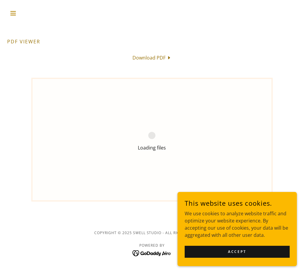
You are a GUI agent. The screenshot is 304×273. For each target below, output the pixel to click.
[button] (29, 13)
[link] (152, 57)
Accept (237, 251)
